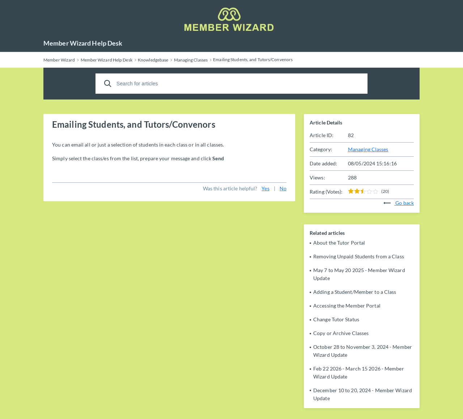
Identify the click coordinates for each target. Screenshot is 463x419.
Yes (265, 188)
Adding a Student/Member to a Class (354, 292)
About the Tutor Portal (339, 243)
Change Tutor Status (336, 319)
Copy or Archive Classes (341, 333)
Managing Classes (368, 149)
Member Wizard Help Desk (82, 43)
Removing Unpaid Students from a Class (358, 256)
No (283, 188)
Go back (398, 203)
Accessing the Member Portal (347, 305)
